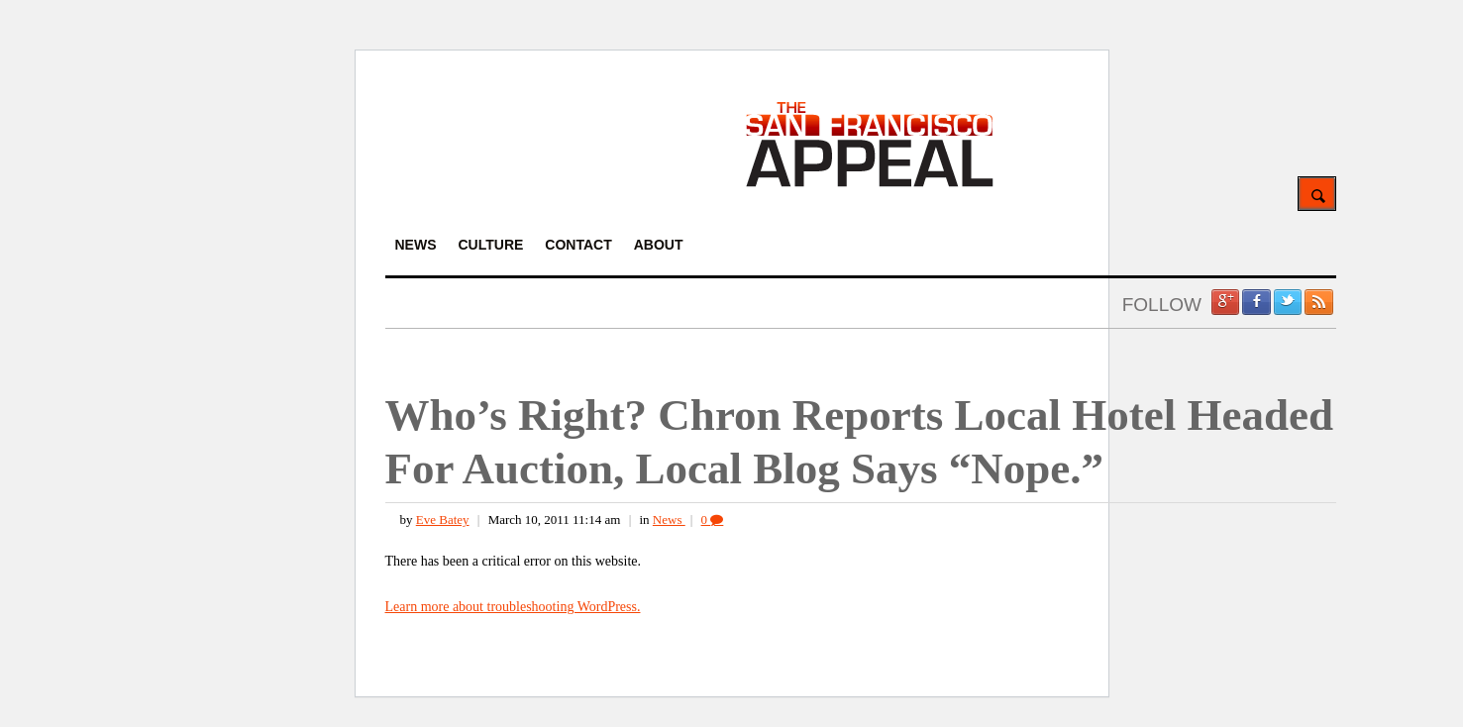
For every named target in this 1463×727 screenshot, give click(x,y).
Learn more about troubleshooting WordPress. (513, 606)
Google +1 (1225, 302)
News (669, 519)
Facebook (1256, 302)
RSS (1318, 302)
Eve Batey (443, 519)
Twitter (1288, 302)
